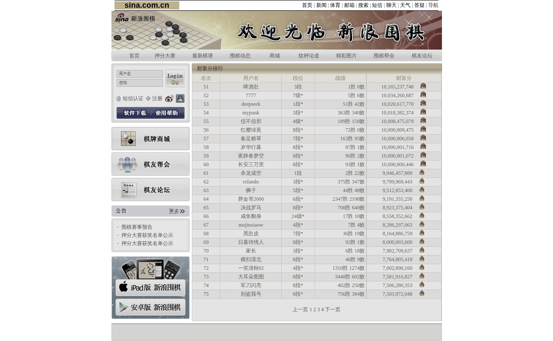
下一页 (332, 309)
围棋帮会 (384, 56)
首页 (307, 5)
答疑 (419, 5)
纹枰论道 (309, 56)
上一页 (300, 309)
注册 (157, 98)
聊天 (391, 5)
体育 (335, 5)
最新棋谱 (202, 56)
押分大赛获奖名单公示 (147, 235)
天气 (405, 5)
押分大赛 (165, 56)
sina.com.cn (146, 5)
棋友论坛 (422, 56)
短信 (377, 5)
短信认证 (133, 98)
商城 (275, 56)
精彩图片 (346, 56)
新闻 (321, 5)
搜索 (363, 5)
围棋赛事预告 (137, 227)
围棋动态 (240, 56)
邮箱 (349, 5)
